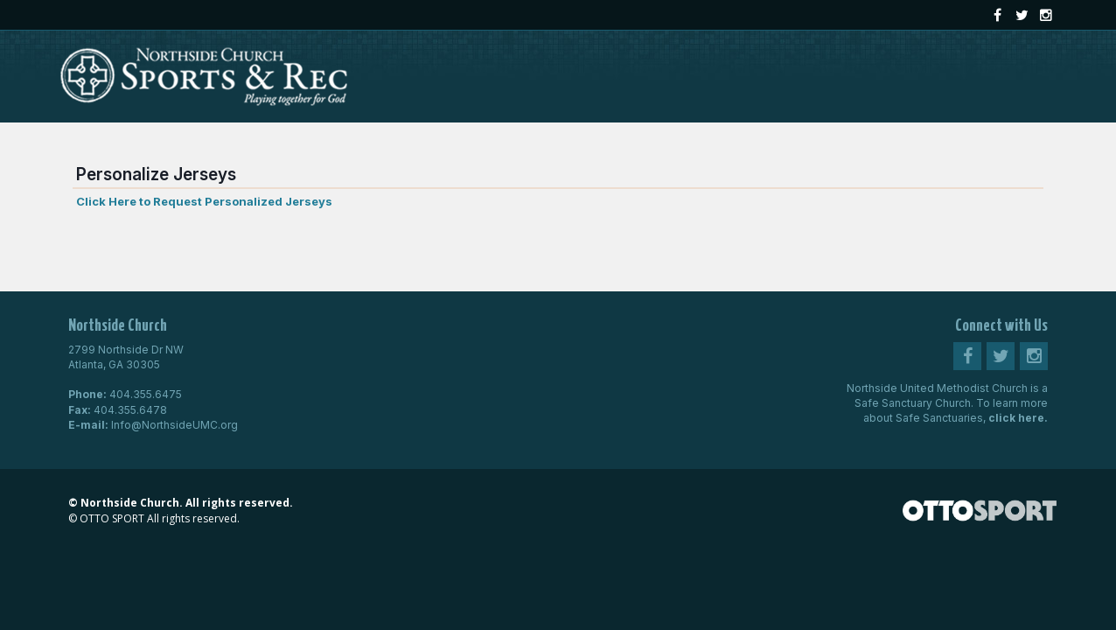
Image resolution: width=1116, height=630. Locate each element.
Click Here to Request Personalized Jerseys (204, 201)
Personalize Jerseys (156, 174)
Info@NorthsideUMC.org (174, 424)
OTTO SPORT (112, 518)
